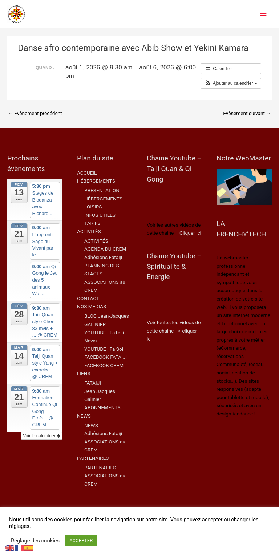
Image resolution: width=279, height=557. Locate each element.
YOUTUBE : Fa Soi (103, 349)
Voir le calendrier (41, 435)
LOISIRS (93, 207)
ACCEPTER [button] (81, 540)
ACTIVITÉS (89, 231)
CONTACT (88, 298)
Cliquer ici (190, 233)
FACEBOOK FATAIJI (105, 357)
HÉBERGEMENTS (96, 181)
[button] (231, 83)
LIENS (83, 373)
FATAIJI (92, 383)
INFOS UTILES (100, 215)
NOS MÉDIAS (91, 306)
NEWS (84, 416)
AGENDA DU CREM (105, 249)
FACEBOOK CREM (104, 365)
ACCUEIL (87, 173)
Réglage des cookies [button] (35, 540)
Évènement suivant (247, 113)
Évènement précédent (35, 113)
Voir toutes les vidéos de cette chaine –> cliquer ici (174, 330)
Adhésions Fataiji (103, 257)
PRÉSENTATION (102, 190)
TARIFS (92, 223)
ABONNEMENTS (102, 407)
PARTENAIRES (93, 458)
